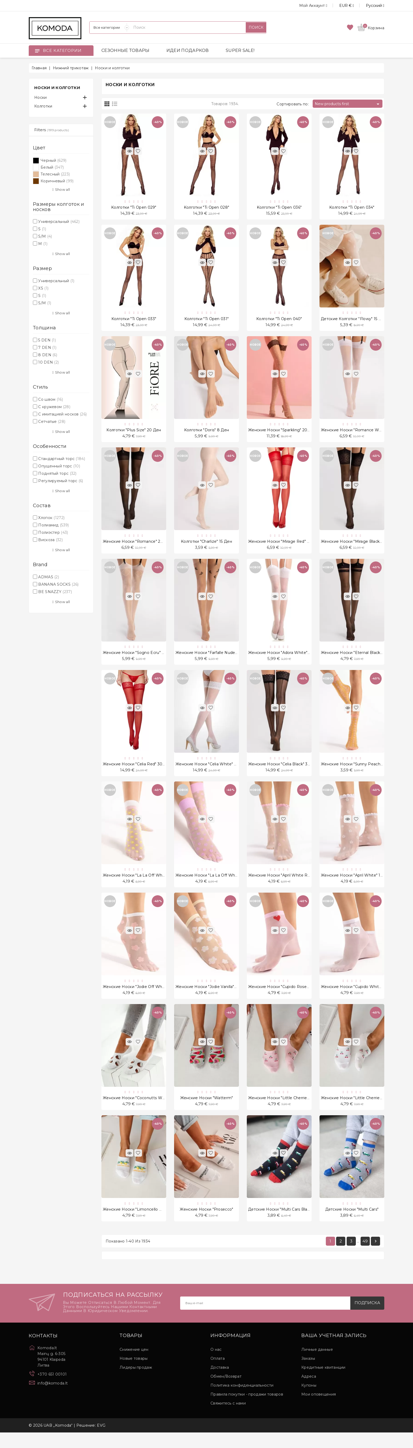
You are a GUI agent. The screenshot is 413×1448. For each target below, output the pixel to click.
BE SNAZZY (55, 591)
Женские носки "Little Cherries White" (358, 1111)
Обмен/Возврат (226, 1392)
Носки (40, 97)
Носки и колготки (57, 87)
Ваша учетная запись (334, 1351)
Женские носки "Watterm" (206, 1111)
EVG (101, 1441)
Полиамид (53, 525)
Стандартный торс (61, 458)
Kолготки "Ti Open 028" (206, 208)
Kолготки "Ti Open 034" (352, 208)
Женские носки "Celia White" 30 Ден (211, 772)
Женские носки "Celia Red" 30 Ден (137, 772)
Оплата (217, 1374)
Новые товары (134, 1374)
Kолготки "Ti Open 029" (133, 208)
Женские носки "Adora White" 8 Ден (284, 659)
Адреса (308, 1392)
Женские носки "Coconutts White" (137, 1111)
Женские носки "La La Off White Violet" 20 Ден (222, 885)
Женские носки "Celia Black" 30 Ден (283, 772)
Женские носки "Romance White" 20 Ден (362, 433)
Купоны (308, 1400)
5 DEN (47, 340)
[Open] (37, 50)
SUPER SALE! (240, 50)
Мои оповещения (318, 1409)
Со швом (50, 399)
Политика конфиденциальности (241, 1400)
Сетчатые (51, 421)
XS (43, 288)
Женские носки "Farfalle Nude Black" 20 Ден (219, 659)
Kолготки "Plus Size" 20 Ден (133, 433)
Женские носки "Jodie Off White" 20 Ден (143, 998)
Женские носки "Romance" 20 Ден (137, 546)
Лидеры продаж (136, 1383)
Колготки (43, 106)
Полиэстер (53, 532)
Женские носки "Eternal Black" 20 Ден (359, 659)
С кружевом (54, 406)
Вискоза (50, 539)
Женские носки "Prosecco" (206, 1223)
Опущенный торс (59, 466)
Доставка (219, 1383)
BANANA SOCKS (58, 584)
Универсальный (59, 221)
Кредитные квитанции (323, 1383)
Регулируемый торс (60, 480)
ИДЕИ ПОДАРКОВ (187, 50)
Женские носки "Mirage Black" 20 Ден (358, 546)
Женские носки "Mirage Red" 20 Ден (284, 546)
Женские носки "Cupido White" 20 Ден (359, 998)
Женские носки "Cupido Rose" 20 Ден (285, 998)
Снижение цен (134, 1365)
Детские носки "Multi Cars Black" (280, 1223)
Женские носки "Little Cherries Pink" (284, 1111)
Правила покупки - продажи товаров (246, 1409)
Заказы (308, 1374)
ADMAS (48, 577)
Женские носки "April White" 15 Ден (356, 885)
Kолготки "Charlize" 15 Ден (206, 546)
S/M (45, 236)
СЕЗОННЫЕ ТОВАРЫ (125, 50)
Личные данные (317, 1365)
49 (365, 1256)
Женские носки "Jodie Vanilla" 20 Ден (212, 998)
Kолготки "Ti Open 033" (133, 321)
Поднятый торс (57, 473)
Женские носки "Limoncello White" (137, 1223)
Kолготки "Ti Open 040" (279, 321)
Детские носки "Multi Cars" (352, 1223)
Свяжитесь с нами (228, 1418)
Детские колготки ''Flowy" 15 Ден (354, 321)
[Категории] (109, 27)
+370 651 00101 (52, 1389)
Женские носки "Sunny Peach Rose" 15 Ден (364, 772)
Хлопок (51, 517)
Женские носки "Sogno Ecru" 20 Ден (139, 659)
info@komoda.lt (52, 1398)
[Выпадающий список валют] (340, 5)
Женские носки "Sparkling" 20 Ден (282, 433)
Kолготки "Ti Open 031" (206, 321)
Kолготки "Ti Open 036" (279, 208)
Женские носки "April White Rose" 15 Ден (289, 885)
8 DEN (47, 355)
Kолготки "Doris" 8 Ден (206, 433)
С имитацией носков (62, 414)
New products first (348, 104)
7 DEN (47, 347)
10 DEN (48, 362)
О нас (216, 1365)
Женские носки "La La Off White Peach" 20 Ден (150, 885)
